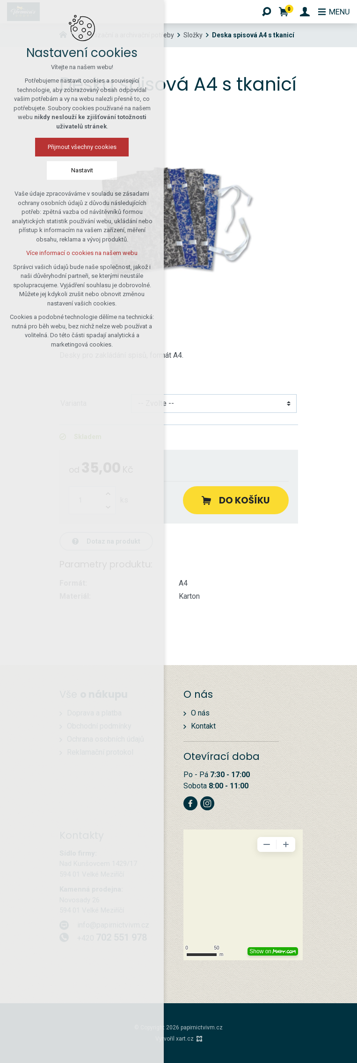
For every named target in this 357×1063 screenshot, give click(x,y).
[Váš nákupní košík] (284, 11)
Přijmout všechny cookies (82, 148)
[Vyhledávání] (265, 11)
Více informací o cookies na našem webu (82, 254)
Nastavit (82, 171)
